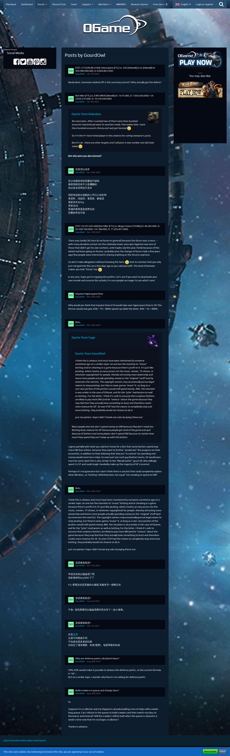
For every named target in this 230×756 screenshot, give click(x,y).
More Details (210, 751)
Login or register (204, 4)
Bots (77, 322)
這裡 (75, 634)
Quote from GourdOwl (90, 353)
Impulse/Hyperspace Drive (89, 293)
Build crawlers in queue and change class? (97, 690)
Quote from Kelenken (86, 114)
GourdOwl (80, 74)
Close (222, 751)
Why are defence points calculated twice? (97, 658)
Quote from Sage (83, 337)
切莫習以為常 (82, 169)
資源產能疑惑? (83, 562)
